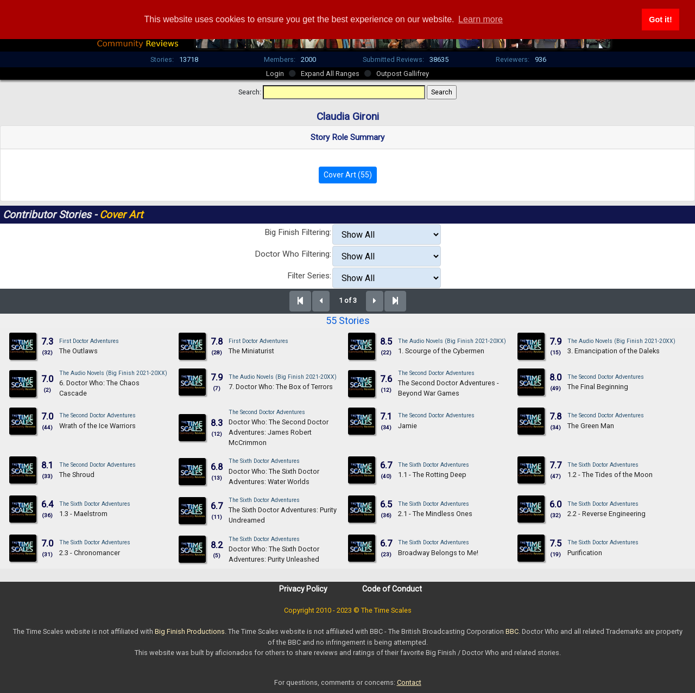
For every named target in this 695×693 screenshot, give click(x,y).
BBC (512, 631)
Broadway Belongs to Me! (438, 553)
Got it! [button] (660, 19)
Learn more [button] (480, 19)
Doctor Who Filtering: (293, 254)
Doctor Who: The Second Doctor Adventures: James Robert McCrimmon (278, 432)
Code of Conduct (392, 588)
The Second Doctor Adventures (436, 373)
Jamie (407, 426)
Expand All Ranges (330, 73)
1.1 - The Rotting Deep (432, 475)
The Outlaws (78, 351)
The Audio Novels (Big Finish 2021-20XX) (452, 341)
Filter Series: (309, 276)
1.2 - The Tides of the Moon (610, 475)
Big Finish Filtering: (297, 232)
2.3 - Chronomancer (89, 553)
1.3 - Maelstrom (83, 514)
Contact (409, 682)
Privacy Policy (303, 588)
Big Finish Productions (190, 631)
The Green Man (590, 426)
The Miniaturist (251, 351)
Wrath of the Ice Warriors (97, 426)
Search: (249, 92)
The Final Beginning (597, 387)
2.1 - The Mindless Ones (435, 514)
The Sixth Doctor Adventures (264, 461)
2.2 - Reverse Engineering (606, 514)
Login (275, 73)
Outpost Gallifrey (402, 73)
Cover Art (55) (348, 174)
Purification (584, 553)
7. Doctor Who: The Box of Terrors (281, 387)
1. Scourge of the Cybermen (441, 351)
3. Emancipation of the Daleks (613, 351)
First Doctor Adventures (89, 341)
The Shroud (76, 475)
